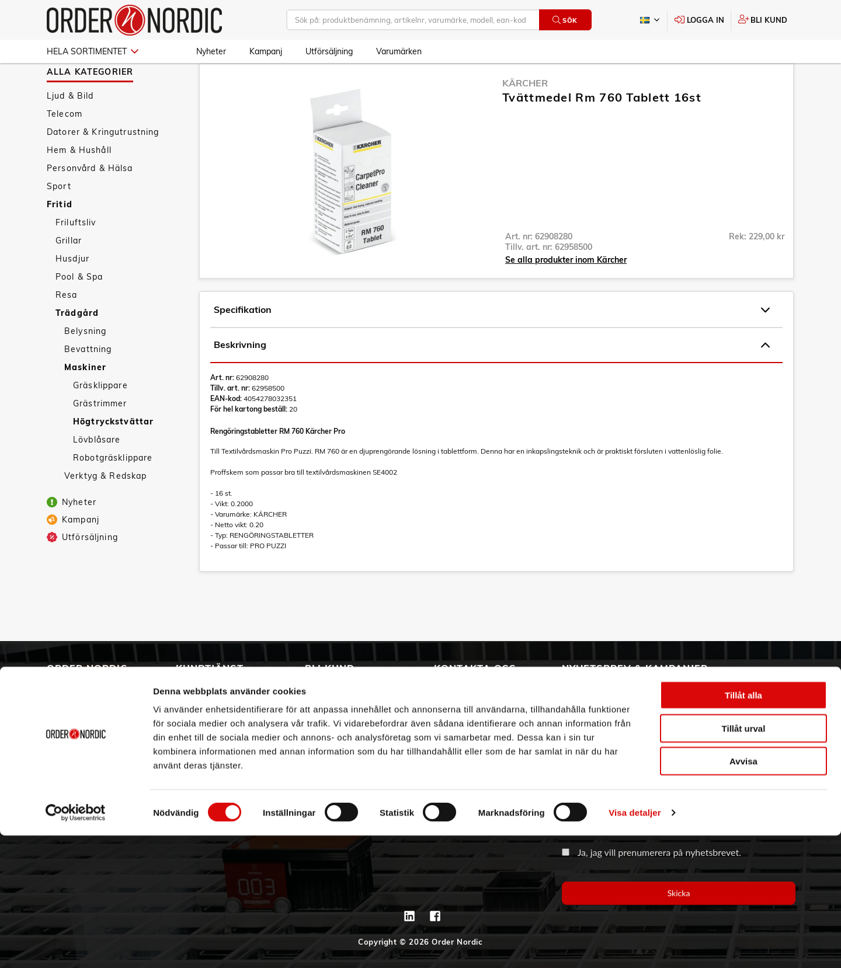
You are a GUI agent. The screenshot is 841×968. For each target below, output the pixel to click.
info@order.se (493, 703)
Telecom (64, 147)
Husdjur (72, 292)
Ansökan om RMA (214, 736)
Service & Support (215, 720)
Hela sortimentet (92, 51)
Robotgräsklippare (112, 491)
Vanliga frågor (207, 703)
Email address (589, 686)
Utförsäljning (329, 51)
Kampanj (265, 51)
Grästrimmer (100, 437)
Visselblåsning (78, 752)
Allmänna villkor (211, 687)
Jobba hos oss (77, 769)
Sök (565, 20)
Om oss (63, 703)
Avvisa (743, 894)
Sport (59, 220)
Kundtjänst (210, 668)
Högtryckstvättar (113, 455)
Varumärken (399, 51)
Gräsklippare (100, 419)
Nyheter (211, 51)
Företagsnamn (590, 742)
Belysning (85, 365)
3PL (55, 687)
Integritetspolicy (211, 785)
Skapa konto (332, 687)
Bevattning (88, 383)
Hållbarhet (70, 736)
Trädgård (77, 347)
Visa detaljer (635, 945)
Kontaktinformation (475, 720)
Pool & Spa (79, 310)
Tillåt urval (744, 861)
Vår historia (72, 720)
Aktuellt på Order (84, 785)
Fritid (59, 238)
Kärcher (525, 117)
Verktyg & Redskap (105, 509)
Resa (66, 328)
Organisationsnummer (605, 797)
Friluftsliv (75, 256)
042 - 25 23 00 (503, 687)
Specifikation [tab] (492, 344)
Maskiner (85, 401)
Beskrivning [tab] (492, 379)
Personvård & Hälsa (90, 202)
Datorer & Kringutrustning (103, 166)
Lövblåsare (96, 473)
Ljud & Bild (70, 129)
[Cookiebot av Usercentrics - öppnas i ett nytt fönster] (76, 945)
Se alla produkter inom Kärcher (566, 293)
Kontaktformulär (469, 736)
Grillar (68, 274)
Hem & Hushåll (79, 184)
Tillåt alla (743, 828)
